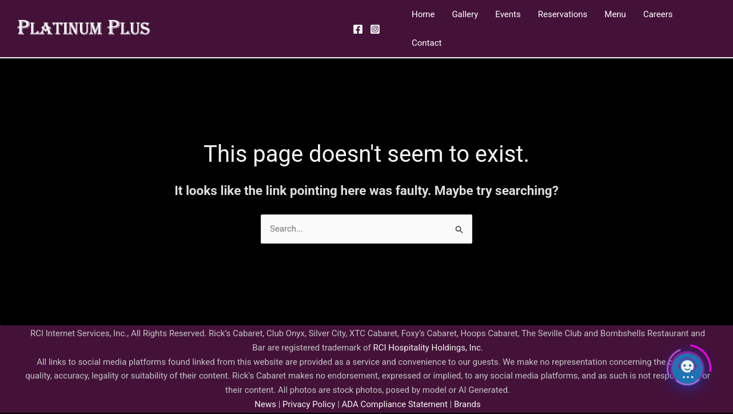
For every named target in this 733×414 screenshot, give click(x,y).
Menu (615, 14)
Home (423, 14)
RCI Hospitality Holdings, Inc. (428, 348)
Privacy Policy (307, 404)
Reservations (563, 14)
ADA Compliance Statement (395, 404)
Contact (426, 43)
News (265, 404)
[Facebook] (358, 29)
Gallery (465, 14)
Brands (467, 404)
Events (507, 14)
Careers (658, 14)
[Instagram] (375, 29)
